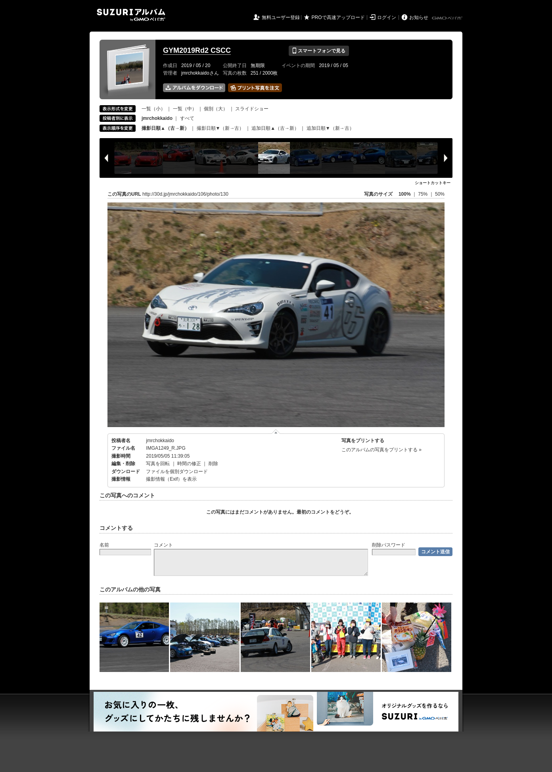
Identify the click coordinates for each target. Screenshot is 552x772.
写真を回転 (158, 463)
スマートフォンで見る (318, 51)
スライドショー (251, 109)
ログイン (386, 17)
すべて (187, 118)
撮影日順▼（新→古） (220, 128)
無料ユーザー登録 (281, 17)
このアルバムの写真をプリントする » (381, 449)
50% (440, 194)
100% (404, 194)
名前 (104, 545)
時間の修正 (189, 463)
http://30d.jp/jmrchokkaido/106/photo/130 (185, 194)
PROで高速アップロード (338, 17)
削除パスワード (388, 545)
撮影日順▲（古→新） (165, 128)
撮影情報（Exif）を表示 (171, 479)
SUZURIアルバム (131, 14)
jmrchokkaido (160, 440)
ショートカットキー (432, 183)
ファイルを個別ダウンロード (177, 471)
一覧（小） (153, 109)
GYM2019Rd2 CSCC (197, 50)
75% (423, 194)
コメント (163, 545)
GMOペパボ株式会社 (448, 18)
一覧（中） (185, 109)
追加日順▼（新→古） (330, 128)
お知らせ (418, 17)
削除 (213, 463)
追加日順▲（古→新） (275, 128)
